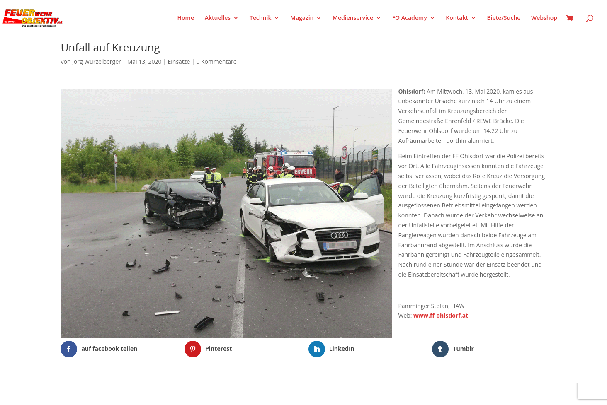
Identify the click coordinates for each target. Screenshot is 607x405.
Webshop (544, 18)
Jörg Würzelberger (96, 61)
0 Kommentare (216, 61)
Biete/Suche (504, 18)
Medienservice (353, 18)
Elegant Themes (101, 393)
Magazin (301, 18)
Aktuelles (218, 18)
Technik (261, 18)
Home (185, 18)
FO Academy (409, 18)
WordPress (157, 393)
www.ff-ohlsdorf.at (440, 315)
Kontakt (457, 18)
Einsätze (179, 61)
